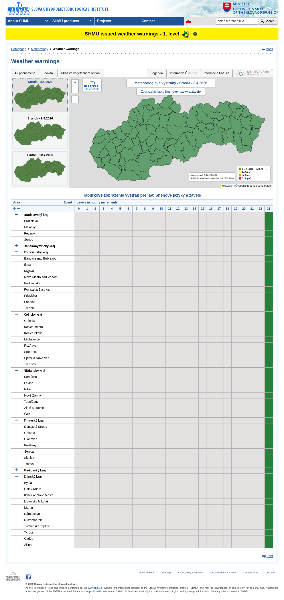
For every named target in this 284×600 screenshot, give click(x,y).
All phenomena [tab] (25, 73)
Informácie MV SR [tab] (216, 73)
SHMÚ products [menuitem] (65, 21)
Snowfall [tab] (48, 73)
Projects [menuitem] (104, 21)
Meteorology (39, 49)
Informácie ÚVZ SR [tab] (183, 73)
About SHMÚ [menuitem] (19, 21)
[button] (75, 83)
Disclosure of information (223, 572)
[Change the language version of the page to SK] (188, 21)
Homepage (18, 49)
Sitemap (166, 572)
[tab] (253, 73)
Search (269, 21)
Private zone (251, 572)
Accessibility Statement (190, 572)
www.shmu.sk (95, 587)
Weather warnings (66, 49)
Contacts (270, 572)
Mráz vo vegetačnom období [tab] (81, 73)
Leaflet (227, 185)
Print (269, 556)
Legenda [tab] (157, 73)
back (269, 49)
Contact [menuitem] (148, 21)
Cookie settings (146, 572)
